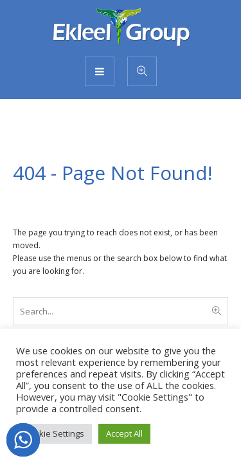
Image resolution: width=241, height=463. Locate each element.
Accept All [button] (124, 433)
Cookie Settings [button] (54, 433)
